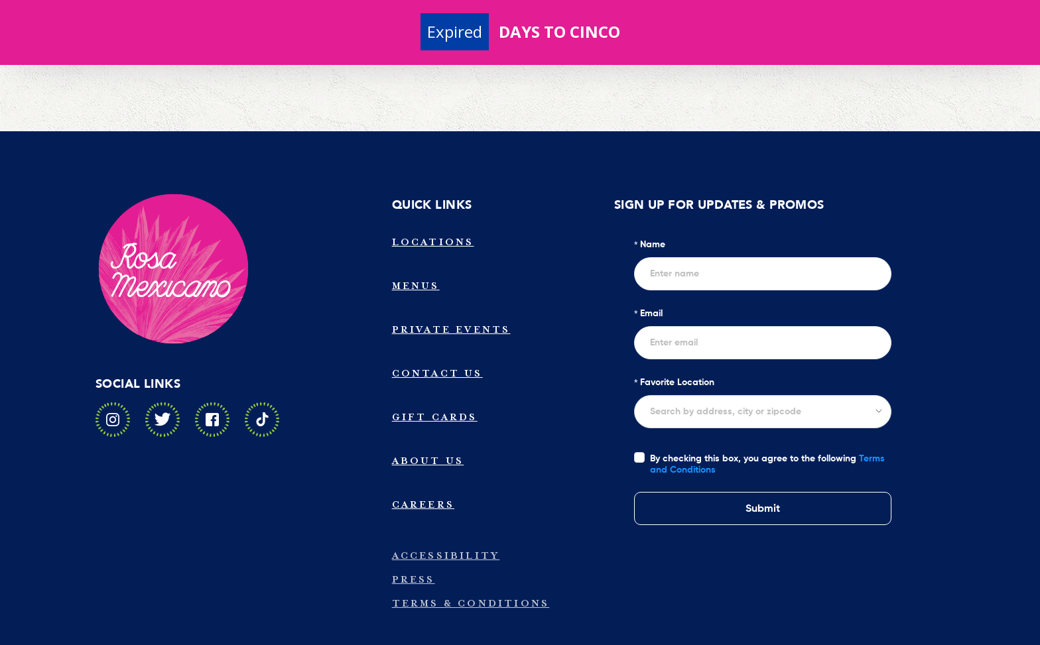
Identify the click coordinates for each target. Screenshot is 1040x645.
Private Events (451, 329)
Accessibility (446, 555)
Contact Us (437, 373)
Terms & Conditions (471, 603)
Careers (423, 504)
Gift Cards (435, 417)
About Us (428, 461)
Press (413, 579)
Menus (416, 286)
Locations (433, 242)
